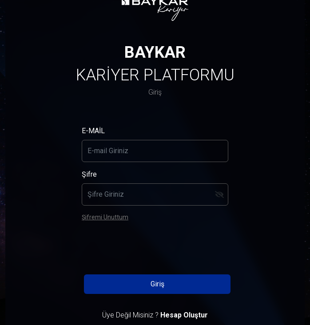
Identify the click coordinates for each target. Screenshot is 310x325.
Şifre (89, 174)
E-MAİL (93, 131)
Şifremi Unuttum (105, 217)
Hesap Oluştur (184, 315)
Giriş (157, 284)
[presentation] (155, 246)
